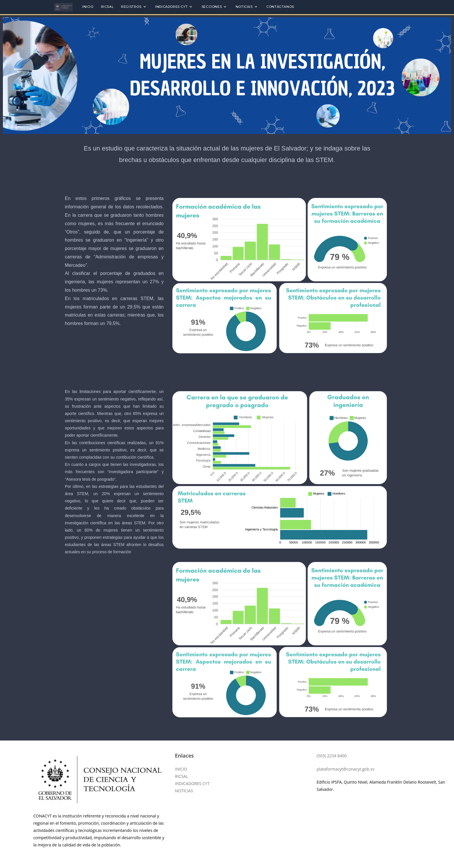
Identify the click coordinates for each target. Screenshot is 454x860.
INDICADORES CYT (192, 783)
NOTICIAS (184, 790)
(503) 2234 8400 (332, 755)
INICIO (181, 769)
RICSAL (181, 776)
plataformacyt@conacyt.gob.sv (345, 769)
